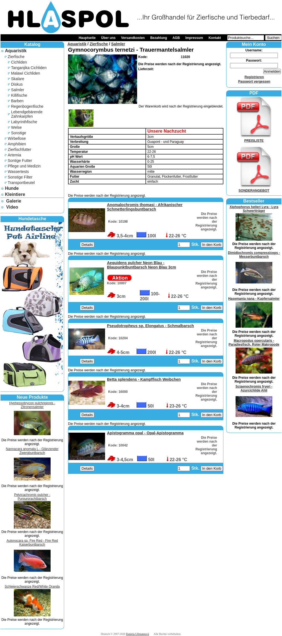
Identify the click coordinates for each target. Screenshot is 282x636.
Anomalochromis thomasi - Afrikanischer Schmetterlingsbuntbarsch (144, 207)
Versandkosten (133, 38)
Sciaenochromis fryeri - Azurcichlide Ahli (254, 388)
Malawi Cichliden (25, 73)
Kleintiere (15, 194)
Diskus (17, 84)
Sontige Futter (20, 160)
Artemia (14, 155)
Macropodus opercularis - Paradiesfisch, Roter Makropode (254, 342)
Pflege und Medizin (24, 166)
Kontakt (214, 38)
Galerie (13, 201)
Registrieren (254, 77)
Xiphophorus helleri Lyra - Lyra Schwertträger (253, 209)
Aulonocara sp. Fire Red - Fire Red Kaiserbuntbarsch (32, 542)
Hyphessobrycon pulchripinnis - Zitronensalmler (32, 405)
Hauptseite (87, 38)
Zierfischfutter (19, 149)
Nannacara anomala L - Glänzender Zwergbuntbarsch (32, 451)
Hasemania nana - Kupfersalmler (254, 299)
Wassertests (18, 171)
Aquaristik (16, 50)
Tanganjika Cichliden (28, 67)
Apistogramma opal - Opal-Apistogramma (145, 433)
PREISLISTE (254, 139)
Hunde (12, 188)
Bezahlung (158, 38)
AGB (176, 38)
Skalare (17, 79)
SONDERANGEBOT (254, 189)
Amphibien (17, 144)
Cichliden (19, 62)
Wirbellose (17, 138)
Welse (16, 127)
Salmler (17, 90)
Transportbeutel (21, 182)
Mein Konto (254, 44)
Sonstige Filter (20, 177)
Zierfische (16, 56)
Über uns (108, 38)
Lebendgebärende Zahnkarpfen (27, 114)
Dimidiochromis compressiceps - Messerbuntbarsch (254, 255)
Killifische (19, 95)
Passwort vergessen (254, 81)
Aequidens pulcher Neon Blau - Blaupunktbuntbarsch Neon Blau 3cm (141, 265)
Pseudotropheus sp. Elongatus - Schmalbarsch (150, 326)
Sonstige (18, 133)
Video (12, 207)
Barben (17, 101)
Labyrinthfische (24, 122)
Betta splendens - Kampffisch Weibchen (144, 379)
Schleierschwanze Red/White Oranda (32, 586)
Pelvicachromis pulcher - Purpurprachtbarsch (32, 497)
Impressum (194, 38)
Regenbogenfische (27, 106)
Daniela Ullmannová (137, 633)
